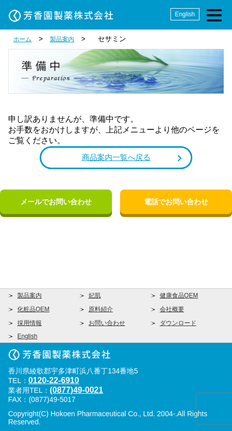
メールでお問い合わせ (56, 202)
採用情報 (29, 323)
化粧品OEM (33, 309)
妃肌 (95, 295)
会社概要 (172, 309)
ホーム (22, 39)
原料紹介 (101, 309)
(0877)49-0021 (76, 390)
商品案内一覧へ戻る (116, 157)
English (185, 14)
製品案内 (62, 39)
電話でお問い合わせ (176, 202)
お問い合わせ (107, 323)
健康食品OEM (179, 295)
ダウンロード (178, 323)
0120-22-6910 (53, 380)
